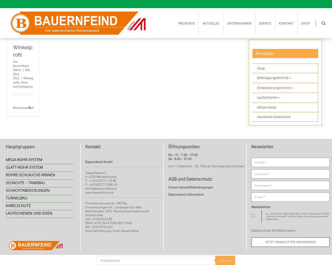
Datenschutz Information (186, 194)
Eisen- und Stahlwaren (23, 84)
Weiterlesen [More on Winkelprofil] (20, 108)
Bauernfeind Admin (21, 68)
